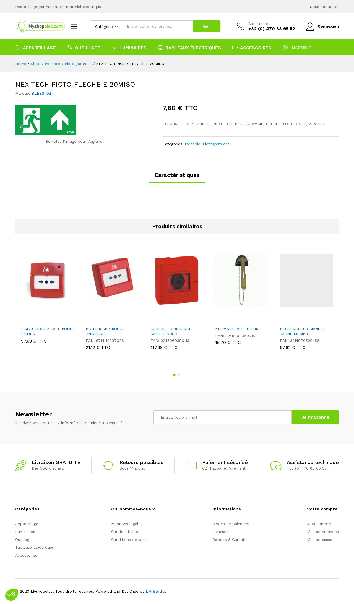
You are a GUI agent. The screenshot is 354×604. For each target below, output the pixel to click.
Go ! (206, 26)
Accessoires (26, 555)
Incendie (192, 144)
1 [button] (174, 375)
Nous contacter (324, 6)
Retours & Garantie (230, 539)
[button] (11, 594)
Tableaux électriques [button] (189, 47)
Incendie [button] (297, 47)
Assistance (258, 23)
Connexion (322, 26)
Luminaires (25, 531)
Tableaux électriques (34, 547)
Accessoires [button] (251, 47)
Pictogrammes (216, 144)
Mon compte (319, 524)
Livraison (220, 531)
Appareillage (26, 524)
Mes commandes (323, 531)
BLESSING (41, 93)
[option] (47, 300)
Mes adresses (319, 539)
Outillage (23, 539)
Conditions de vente (130, 539)
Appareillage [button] (35, 47)
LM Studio (155, 591)
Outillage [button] (83, 47)
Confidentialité (124, 531)
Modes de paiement (231, 524)
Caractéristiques (177, 175)
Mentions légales (126, 524)
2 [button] (179, 375)
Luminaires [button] (129, 47)
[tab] (177, 177)
